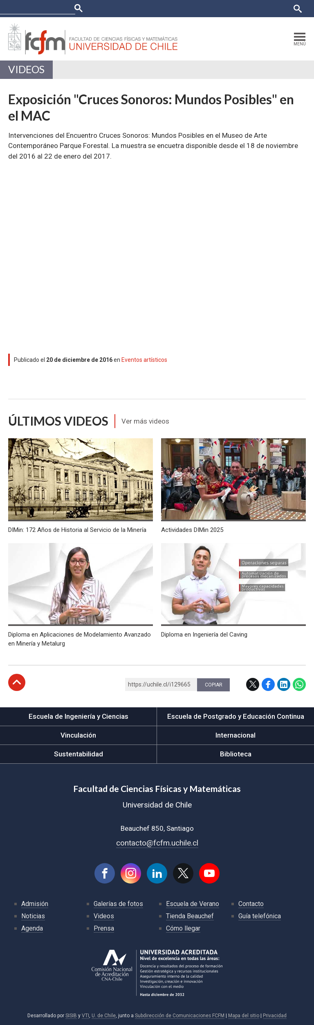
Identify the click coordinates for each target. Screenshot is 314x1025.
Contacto (251, 904)
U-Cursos (157, 8)
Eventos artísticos (144, 360)
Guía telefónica (259, 916)
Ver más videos (145, 421)
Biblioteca (235, 754)
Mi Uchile (216, 8)
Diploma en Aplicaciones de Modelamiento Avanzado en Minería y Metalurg (79, 639)
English (277, 8)
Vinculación (78, 735)
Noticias (33, 916)
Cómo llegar (183, 928)
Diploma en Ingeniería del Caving (204, 634)
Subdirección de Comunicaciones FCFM (179, 1015)
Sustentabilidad (78, 754)
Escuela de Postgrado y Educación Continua (235, 716)
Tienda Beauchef (190, 916)
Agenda (32, 928)
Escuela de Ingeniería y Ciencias (78, 716)
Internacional (235, 735)
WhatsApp (299, 684)
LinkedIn (283, 684)
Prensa (104, 928)
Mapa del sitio (243, 1015)
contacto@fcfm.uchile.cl (157, 843)
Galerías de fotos (118, 904)
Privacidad (275, 1015)
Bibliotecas (247, 8)
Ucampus (186, 8)
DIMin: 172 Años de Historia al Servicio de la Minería (77, 530)
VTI (85, 1015)
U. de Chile (104, 1015)
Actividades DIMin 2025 (192, 530)
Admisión (34, 904)
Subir (16, 682)
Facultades (115, 8)
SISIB (71, 1015)
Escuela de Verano (192, 904)
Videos (26, 69)
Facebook (268, 684)
